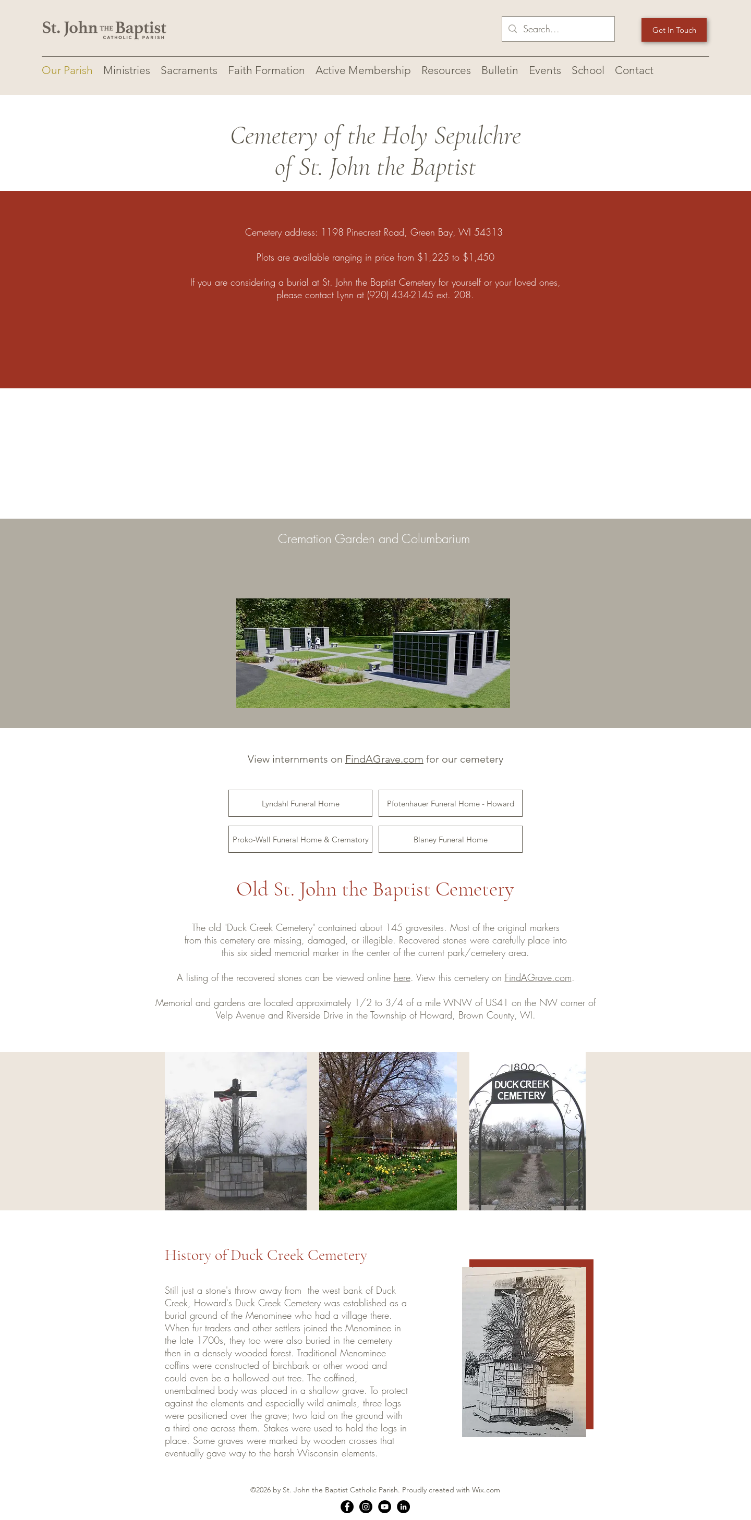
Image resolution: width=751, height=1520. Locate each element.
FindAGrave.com (384, 759)
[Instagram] (365, 1506)
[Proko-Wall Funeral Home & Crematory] (300, 839)
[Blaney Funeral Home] (451, 839)
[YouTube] (384, 1506)
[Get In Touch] (674, 30)
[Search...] (557, 29)
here (402, 977)
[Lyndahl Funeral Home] (300, 803)
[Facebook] (347, 1506)
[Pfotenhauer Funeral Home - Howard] (451, 803)
